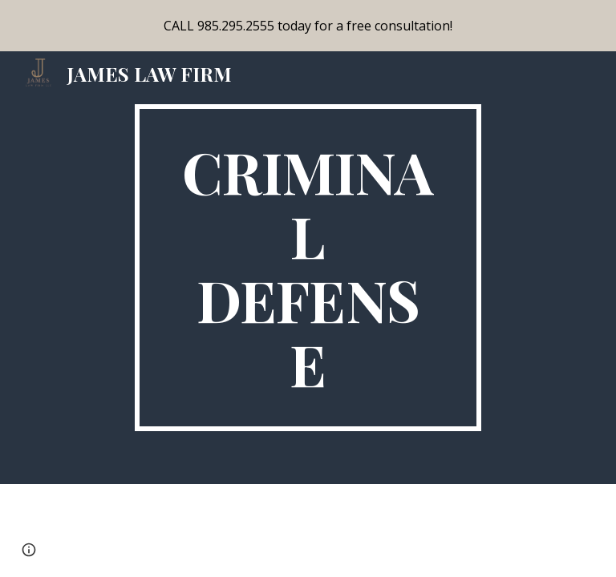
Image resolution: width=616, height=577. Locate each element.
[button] (29, 550)
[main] (307, 267)
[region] (308, 25)
